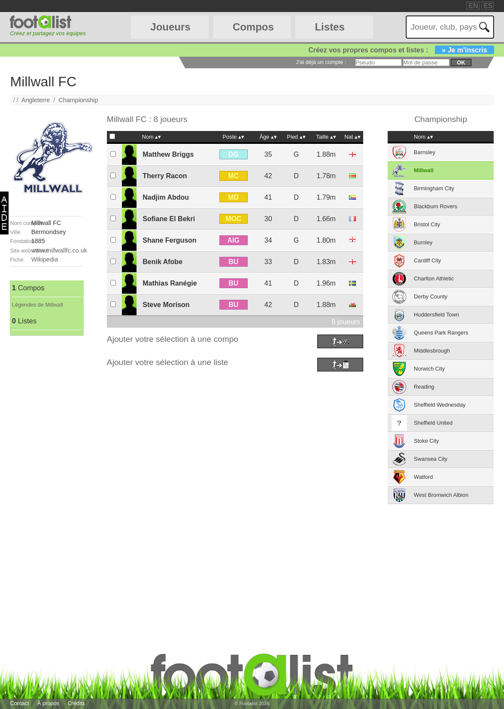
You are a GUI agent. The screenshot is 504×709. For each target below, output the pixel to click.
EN (473, 5)
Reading (424, 386)
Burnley (423, 242)
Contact (19, 703)
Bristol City (427, 224)
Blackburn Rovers (435, 206)
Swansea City (430, 459)
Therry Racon (165, 176)
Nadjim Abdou (166, 197)
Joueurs (170, 27)
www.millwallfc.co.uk (59, 250)
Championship (78, 100)
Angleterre (35, 100)
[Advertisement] (46, 464)
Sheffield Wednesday (439, 405)
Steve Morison (166, 304)
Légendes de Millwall (37, 304)
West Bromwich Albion (441, 495)
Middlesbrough (432, 350)
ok (461, 62)
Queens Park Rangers (441, 332)
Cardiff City (427, 260)
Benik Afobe (162, 261)
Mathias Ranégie (170, 283)
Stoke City (426, 441)
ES (487, 5)
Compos (253, 27)
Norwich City (429, 368)
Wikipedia (44, 259)
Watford (423, 477)
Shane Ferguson (169, 240)
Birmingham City (434, 188)
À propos (48, 703)
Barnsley (424, 152)
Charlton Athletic (434, 278)
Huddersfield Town (436, 314)
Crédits (76, 703)
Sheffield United (433, 423)
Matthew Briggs (168, 154)
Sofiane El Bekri (169, 218)
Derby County (430, 296)
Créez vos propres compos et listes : (401, 50)
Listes (329, 27)
